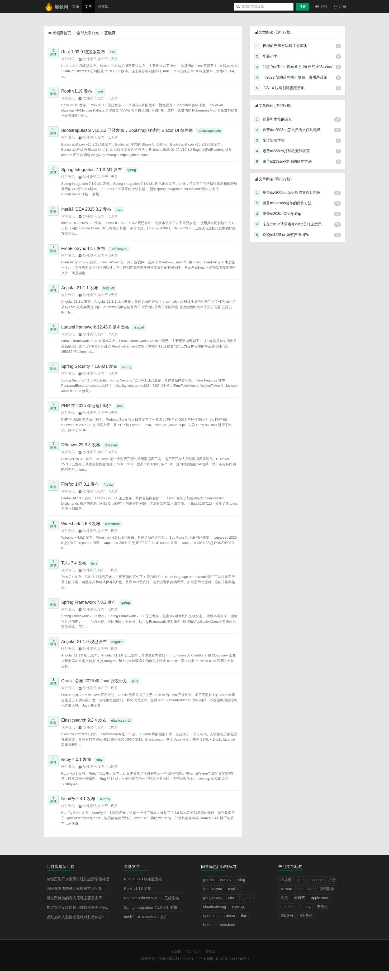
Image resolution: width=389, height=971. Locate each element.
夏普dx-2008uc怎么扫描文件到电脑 (291, 130)
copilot (233, 889)
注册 (339, 6)
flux (244, 916)
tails (94, 563)
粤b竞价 (306, 916)
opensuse (289, 907)
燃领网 (176, 952)
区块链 (286, 880)
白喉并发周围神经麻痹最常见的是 (74, 888)
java (135, 681)
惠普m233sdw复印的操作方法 (287, 161)
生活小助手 (193, 952)
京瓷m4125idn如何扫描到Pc (286, 235)
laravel (139, 327)
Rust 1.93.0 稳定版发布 (143, 879)
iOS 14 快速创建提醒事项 (284, 88)
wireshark (112, 524)
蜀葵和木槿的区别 (277, 119)
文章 (88, 6)
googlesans (212, 898)
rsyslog (238, 907)
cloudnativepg (214, 907)
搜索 (303, 6)
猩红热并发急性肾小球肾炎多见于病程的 (80, 907)
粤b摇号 (287, 916)
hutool (208, 924)
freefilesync (118, 249)
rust (113, 52)
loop (301, 880)
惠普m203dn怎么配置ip (282, 213)
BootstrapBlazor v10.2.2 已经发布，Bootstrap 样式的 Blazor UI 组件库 (181, 898)
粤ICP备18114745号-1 (232, 959)
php (120, 406)
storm (233, 898)
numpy (105, 799)
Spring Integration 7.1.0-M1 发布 (150, 907)
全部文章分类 (88, 33)
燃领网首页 (59, 33)
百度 (284, 898)
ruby (99, 760)
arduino (229, 916)
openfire (210, 916)
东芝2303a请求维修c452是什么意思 (292, 224)
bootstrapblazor (209, 131)
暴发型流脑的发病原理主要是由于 (74, 898)
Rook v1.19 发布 (137, 888)
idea (119, 209)
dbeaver (111, 445)
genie (248, 898)
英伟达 (322, 907)
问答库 (102, 6)
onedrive (307, 889)
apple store (320, 898)
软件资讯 (68, 59)
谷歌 (332, 880)
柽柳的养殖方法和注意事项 (285, 46)
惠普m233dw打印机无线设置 (286, 151)
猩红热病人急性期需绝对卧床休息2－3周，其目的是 (89, 917)
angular (108, 288)
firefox (108, 484)
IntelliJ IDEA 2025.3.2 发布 (146, 917)
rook (100, 91)
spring (131, 170)
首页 (75, 6)
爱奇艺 (299, 898)
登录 (321, 6)
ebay (306, 907)
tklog (241, 880)
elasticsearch (121, 720)
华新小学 (270, 56)
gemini (208, 880)
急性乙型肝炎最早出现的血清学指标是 (78, 879)
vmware (287, 889)
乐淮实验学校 (274, 140)
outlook (316, 880)
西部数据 (327, 889)
